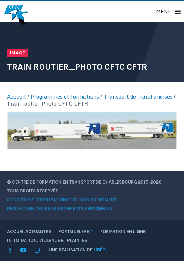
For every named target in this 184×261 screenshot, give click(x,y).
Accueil (16, 96)
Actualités (38, 231)
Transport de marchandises (138, 96)
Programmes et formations (65, 96)
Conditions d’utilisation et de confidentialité (62, 199)
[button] (164, 11)
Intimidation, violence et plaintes (47, 240)
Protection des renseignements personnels (60, 208)
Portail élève (75, 231)
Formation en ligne (123, 231)
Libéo (100, 250)
